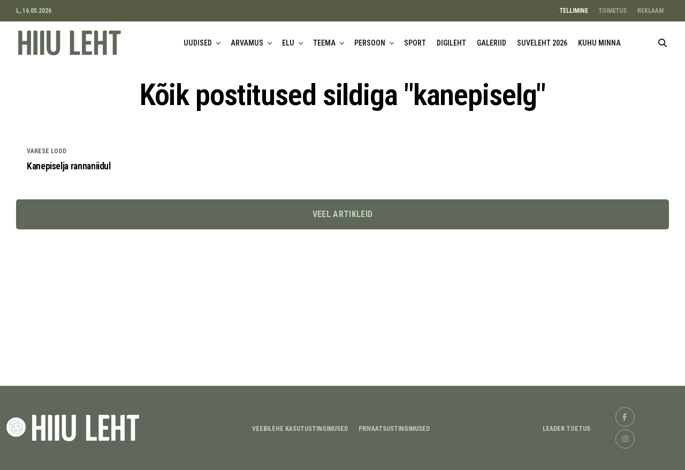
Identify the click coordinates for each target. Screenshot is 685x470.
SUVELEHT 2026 (542, 43)
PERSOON (369, 43)
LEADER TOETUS (566, 428)
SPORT (415, 43)
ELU (288, 43)
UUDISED (198, 43)
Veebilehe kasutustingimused (300, 428)
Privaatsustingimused (394, 428)
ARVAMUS (247, 43)
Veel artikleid (342, 214)
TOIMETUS (613, 10)
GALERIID (491, 43)
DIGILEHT (451, 43)
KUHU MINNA (599, 43)
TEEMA (324, 43)
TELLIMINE (574, 10)
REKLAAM (650, 10)
